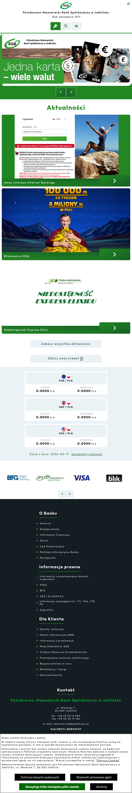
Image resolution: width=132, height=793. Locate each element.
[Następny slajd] (71, 92)
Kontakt (66, 690)
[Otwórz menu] (128, 3)
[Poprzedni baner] (62, 494)
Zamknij (101, 787)
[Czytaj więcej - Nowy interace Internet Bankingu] (66, 151)
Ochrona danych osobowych (40, 777)
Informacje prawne (60, 566)
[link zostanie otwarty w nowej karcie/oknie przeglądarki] (56, 26)
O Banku (48, 513)
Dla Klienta (51, 619)
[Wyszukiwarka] (66, 26)
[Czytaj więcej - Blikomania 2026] (66, 224)
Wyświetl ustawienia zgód (93, 777)
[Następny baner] (70, 494)
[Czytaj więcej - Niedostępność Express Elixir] (66, 298)
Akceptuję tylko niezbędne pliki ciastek (52, 787)
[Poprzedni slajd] (61, 92)
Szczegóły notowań (86, 454)
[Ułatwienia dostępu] (76, 26)
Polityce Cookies (108, 760)
